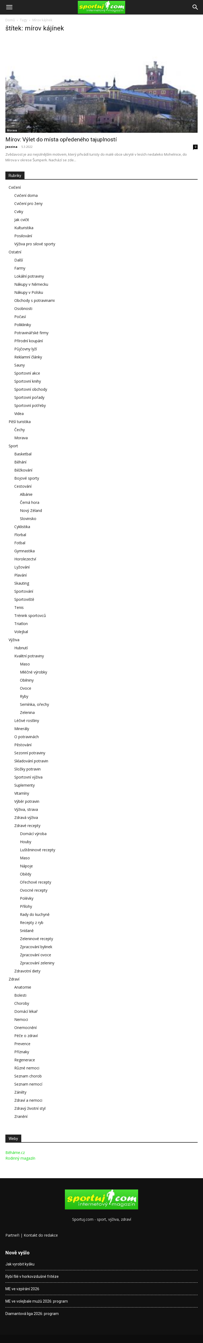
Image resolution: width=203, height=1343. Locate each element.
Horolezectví (25, 558)
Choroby (21, 1003)
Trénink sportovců (30, 615)
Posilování (23, 235)
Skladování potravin (31, 760)
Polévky (26, 898)
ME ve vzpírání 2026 (22, 1289)
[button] (9, 7)
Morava (12, 130)
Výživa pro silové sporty (34, 243)
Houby (25, 841)
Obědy (25, 874)
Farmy (19, 268)
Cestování (23, 486)
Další (18, 260)
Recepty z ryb (31, 922)
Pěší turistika (20, 421)
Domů (10, 20)
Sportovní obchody (30, 389)
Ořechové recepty (35, 882)
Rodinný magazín (20, 1158)
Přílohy (26, 906)
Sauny (19, 365)
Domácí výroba (33, 833)
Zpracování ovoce (35, 954)
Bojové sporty (26, 478)
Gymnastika (24, 550)
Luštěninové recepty (37, 849)
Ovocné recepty (33, 890)
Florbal (20, 534)
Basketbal (23, 453)
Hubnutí (21, 647)
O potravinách (26, 736)
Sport (13, 445)
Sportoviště (24, 599)
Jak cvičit (21, 219)
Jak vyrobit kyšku (19, 1264)
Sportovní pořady (29, 397)
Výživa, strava (26, 809)
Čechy (19, 429)
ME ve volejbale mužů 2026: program (36, 1301)
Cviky (18, 211)
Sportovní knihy (27, 381)
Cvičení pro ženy (28, 203)
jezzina (11, 147)
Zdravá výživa (26, 817)
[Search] (195, 7)
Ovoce (25, 688)
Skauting (21, 583)
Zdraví (14, 979)
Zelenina (27, 712)
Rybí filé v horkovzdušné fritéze (32, 1276)
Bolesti (20, 995)
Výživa (14, 639)
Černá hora (29, 502)
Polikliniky (22, 324)
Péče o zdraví (26, 1035)
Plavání (20, 575)
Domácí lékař (26, 1011)
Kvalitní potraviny (29, 655)
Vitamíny (21, 793)
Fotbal (19, 542)
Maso (25, 664)
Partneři (12, 1235)
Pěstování (23, 744)
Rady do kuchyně (35, 914)
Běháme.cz (15, 1152)
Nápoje (26, 865)
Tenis (19, 607)
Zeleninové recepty (36, 938)
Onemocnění (25, 1027)
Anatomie (22, 987)
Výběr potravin (26, 801)
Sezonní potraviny (29, 752)
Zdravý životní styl (30, 1108)
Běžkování (23, 470)
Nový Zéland (31, 510)
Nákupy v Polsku (28, 292)
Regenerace (24, 1059)
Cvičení (15, 187)
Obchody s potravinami (34, 300)
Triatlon (21, 623)
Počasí (20, 316)
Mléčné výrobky (33, 672)
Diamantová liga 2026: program (32, 1313)
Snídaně (27, 930)
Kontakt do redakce (41, 1235)
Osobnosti (23, 308)
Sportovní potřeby (30, 405)
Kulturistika (23, 227)
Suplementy (24, 785)
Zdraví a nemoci (28, 1100)
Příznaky (21, 1051)
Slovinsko (28, 518)
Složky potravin (27, 769)
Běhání (20, 462)
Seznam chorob (28, 1076)
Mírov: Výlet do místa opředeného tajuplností (61, 139)
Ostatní (15, 251)
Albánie (26, 494)
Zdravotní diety (27, 971)
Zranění (20, 1116)
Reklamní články (28, 357)
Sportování (23, 591)
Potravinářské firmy (31, 332)
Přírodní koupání (28, 340)
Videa (19, 413)
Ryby (24, 696)
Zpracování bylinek (36, 946)
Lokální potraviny (29, 276)
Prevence (22, 1043)
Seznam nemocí (28, 1084)
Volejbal (21, 631)
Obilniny (27, 680)
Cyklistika (22, 526)
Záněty (20, 1092)
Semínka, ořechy (34, 704)
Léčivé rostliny (26, 720)
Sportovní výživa (28, 777)
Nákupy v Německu (31, 284)
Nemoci (21, 1019)
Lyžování (22, 567)
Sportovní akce (27, 373)
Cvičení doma (26, 195)
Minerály (21, 728)
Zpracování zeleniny (37, 962)
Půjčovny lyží (25, 348)
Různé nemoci (26, 1067)
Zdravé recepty (27, 825)
